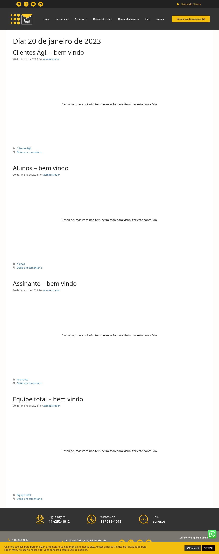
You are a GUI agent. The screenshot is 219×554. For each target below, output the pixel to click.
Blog (147, 19)
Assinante (22, 379)
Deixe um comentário (29, 152)
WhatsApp (110, 519)
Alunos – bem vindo (41, 168)
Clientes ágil (24, 148)
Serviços (81, 19)
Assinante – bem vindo (45, 283)
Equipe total (24, 495)
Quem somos (62, 19)
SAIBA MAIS (193, 548)
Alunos (21, 264)
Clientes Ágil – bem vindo (48, 52)
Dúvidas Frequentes (128, 19)
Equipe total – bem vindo (48, 399)
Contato (160, 19)
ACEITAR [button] (208, 548)
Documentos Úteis (102, 19)
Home (46, 19)
